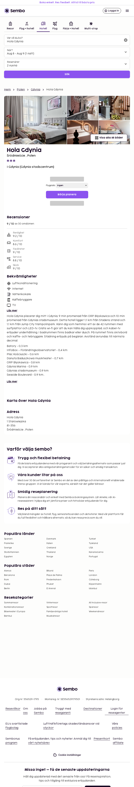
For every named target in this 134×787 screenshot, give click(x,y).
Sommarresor (11, 602)
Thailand (50, 552)
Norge (49, 556)
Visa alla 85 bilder (109, 138)
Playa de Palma (54, 575)
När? (10, 50)
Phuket (50, 584)
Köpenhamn (95, 584)
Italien (49, 543)
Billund (49, 571)
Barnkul (8, 616)
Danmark (51, 539)
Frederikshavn (53, 579)
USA (91, 547)
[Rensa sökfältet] (126, 40)
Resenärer (13, 62)
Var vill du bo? (15, 38)
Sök (67, 74)
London (93, 575)
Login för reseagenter (116, 711)
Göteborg (94, 579)
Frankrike (9, 543)
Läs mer (12, 311)
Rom (6, 579)
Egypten (8, 556)
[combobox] (64, 41)
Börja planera (67, 194)
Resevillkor (12, 708)
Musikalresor (53, 616)
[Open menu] (127, 10)
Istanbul (93, 588)
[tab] (10, 26)
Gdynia (35, 89)
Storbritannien (11, 552)
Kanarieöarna (96, 552)
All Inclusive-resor (98, 602)
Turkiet (92, 539)
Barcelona (9, 575)
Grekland (51, 547)
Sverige (8, 547)
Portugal (93, 556)
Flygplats (50, 185)
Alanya (7, 571)
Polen (21, 89)
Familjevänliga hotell (57, 611)
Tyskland (93, 543)
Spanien (8, 539)
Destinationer (92, 708)
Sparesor (93, 607)
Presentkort (102, 738)
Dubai (7, 584)
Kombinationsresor (14, 607)
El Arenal (51, 588)
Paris (91, 571)
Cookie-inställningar (67, 755)
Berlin (7, 588)
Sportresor (52, 607)
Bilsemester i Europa (14, 611)
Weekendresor (96, 611)
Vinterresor (52, 602)
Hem (7, 89)
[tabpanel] (67, 56)
